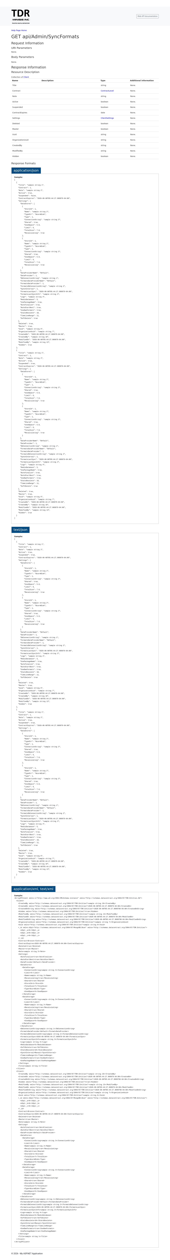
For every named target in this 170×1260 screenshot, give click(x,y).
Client (26, 77)
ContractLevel (107, 91)
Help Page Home (19, 30)
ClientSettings (107, 118)
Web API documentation (148, 16)
